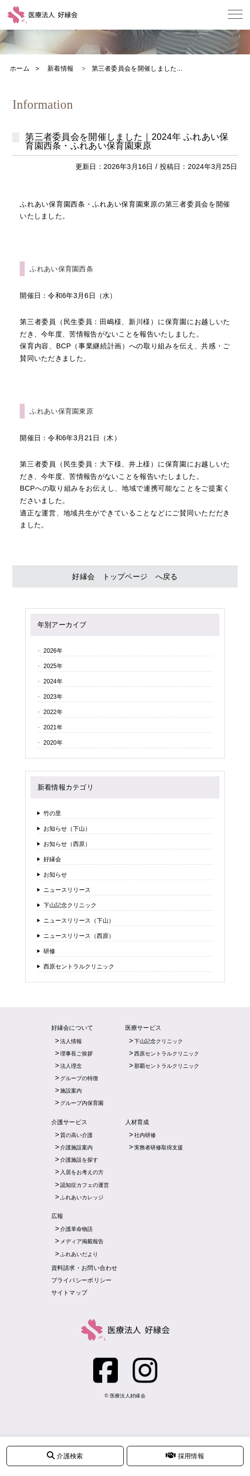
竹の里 (52, 813)
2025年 (53, 666)
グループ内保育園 (82, 1103)
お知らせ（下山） (67, 828)
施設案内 (71, 1091)
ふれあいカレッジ (82, 1197)
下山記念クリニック (70, 905)
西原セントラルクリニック (78, 966)
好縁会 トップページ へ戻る (125, 576)
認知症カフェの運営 (84, 1185)
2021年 (53, 727)
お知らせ (55, 874)
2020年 (53, 742)
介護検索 (65, 1455)
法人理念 (71, 1066)
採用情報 (185, 1455)
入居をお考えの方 (82, 1172)
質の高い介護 (76, 1135)
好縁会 (52, 859)
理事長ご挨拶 (76, 1053)
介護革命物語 (76, 1229)
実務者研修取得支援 (158, 1147)
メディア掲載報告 (82, 1241)
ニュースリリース (67, 889)
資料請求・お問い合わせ (84, 1268)
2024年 (53, 681)
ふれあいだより (79, 1254)
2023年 (53, 696)
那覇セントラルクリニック (166, 1066)
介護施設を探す (79, 1160)
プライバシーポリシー (81, 1280)
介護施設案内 (76, 1147)
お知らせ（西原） (67, 844)
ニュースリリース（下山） (78, 920)
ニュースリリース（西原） (78, 935)
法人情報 (71, 1041)
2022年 (53, 712)
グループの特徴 (79, 1078)
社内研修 (145, 1135)
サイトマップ (69, 1292)
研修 (49, 951)
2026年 (53, 650)
